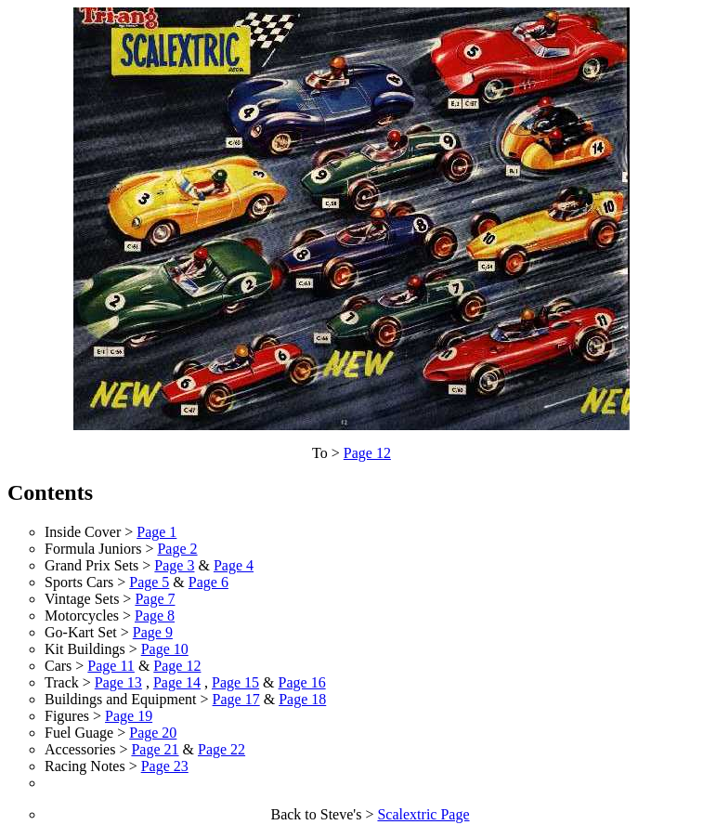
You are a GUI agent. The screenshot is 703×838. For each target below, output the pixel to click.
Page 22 (221, 749)
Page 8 (155, 615)
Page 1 (156, 532)
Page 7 (155, 599)
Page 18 (302, 699)
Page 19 (128, 716)
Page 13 (118, 682)
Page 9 (153, 632)
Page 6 (208, 582)
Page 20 (152, 732)
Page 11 (111, 666)
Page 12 (367, 453)
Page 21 (154, 749)
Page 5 (149, 582)
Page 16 (302, 682)
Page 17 (236, 699)
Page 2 (177, 548)
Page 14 (177, 682)
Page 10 (165, 649)
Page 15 (235, 682)
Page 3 (174, 565)
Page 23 (165, 766)
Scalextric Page (423, 814)
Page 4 (234, 565)
